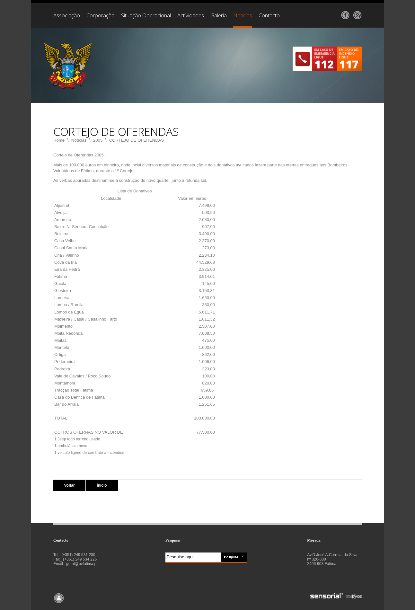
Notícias (79, 140)
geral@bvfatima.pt (82, 563)
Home (59, 140)
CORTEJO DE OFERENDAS (136, 140)
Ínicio (102, 485)
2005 (97, 140)
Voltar (69, 485)
